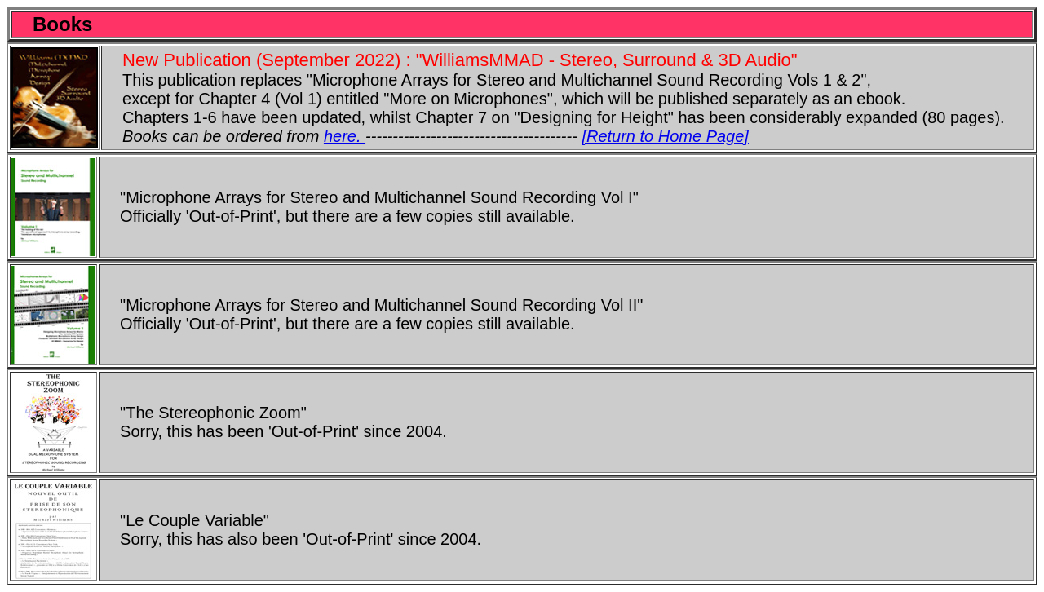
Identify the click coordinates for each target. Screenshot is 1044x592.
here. (344, 136)
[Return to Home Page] (665, 136)
